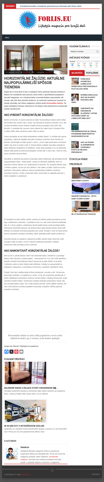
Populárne (92, 72)
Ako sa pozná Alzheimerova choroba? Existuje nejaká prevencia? (82, 147)
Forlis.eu (25, 475)
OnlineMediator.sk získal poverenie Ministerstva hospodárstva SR (83, 133)
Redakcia (26, 72)
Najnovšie (76, 72)
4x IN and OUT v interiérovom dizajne (24, 425)
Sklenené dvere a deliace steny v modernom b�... (31, 387)
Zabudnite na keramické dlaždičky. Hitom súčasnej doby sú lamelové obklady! (84, 113)
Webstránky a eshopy (80, 181)
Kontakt (96, 474)
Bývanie (48, 72)
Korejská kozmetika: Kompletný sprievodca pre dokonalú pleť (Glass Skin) (50, 6)
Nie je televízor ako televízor (83, 214)
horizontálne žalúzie (54, 103)
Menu (7, 37)
